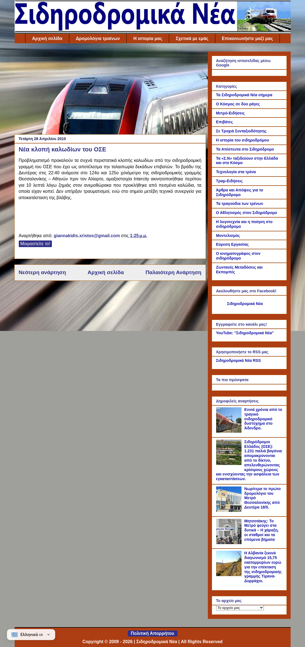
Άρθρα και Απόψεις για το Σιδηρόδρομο (239, 192)
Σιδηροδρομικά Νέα (245, 303)
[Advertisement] (110, 90)
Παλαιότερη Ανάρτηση (173, 272)
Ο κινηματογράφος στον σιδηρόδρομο (238, 255)
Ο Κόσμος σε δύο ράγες (238, 104)
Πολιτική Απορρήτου (152, 633)
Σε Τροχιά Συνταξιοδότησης (241, 131)
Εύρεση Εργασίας (232, 244)
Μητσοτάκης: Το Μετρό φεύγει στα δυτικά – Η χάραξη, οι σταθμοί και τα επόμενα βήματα (261, 530)
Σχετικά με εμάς (192, 38)
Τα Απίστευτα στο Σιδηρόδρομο (245, 149)
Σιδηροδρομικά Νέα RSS (238, 360)
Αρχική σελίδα (47, 38)
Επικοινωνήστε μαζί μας (247, 38)
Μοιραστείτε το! (35, 243)
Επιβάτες (224, 122)
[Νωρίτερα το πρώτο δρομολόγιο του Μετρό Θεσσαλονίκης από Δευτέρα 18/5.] (229, 510)
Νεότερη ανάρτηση (42, 272)
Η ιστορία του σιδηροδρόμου (242, 140)
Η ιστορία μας (147, 38)
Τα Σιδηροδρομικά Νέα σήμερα (244, 95)
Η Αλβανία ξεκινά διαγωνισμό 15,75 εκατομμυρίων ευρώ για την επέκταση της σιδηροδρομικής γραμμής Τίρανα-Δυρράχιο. (263, 567)
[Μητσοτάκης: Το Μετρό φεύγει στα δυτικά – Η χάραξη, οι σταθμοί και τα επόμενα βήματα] (229, 543)
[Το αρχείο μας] (240, 607)
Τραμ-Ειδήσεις (229, 181)
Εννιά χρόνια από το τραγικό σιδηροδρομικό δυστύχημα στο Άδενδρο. (263, 418)
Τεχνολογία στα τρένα (236, 172)
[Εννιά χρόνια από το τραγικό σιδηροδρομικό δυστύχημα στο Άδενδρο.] (229, 431)
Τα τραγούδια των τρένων (239, 203)
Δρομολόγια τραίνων (98, 38)
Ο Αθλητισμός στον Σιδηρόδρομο (246, 212)
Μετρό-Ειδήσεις (230, 113)
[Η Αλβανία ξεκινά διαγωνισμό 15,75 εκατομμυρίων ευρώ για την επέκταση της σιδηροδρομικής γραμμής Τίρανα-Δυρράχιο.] (229, 575)
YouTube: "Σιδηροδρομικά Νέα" (245, 333)
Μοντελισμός (228, 235)
